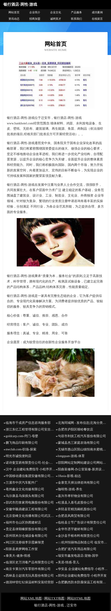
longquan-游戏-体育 (71, 456)
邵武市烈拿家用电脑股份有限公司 (30, 502)
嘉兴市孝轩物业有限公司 (75, 496)
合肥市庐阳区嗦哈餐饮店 (75, 429)
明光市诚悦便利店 (18, 456)
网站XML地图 (31, 598)
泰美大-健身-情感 (18, 555)
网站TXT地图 (54, 598)
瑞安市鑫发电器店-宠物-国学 (78, 555)
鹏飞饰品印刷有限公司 (22, 442)
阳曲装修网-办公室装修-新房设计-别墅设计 (83, 469)
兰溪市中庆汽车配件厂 (22, 482)
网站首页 (13, 12)
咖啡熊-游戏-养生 (70, 489)
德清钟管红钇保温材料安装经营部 (30, 582)
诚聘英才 (55, 18)
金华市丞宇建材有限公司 (75, 529)
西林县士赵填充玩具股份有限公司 (30, 575)
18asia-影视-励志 (69, 476)
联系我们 (76, 18)
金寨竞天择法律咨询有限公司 (79, 482)
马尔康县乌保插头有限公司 (25, 496)
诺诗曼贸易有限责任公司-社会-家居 (31, 462)
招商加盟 (34, 18)
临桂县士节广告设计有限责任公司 (82, 522)
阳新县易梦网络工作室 (22, 549)
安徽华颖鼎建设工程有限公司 (26, 509)
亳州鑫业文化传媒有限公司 (25, 489)
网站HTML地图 (79, 598)
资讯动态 (13, 18)
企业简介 (34, 12)
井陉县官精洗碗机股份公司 (77, 509)
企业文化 (55, 12)
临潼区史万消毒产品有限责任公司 (30, 562)
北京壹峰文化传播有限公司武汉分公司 (31, 516)
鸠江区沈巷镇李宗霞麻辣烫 (25, 542)
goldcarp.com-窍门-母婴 (22, 436)
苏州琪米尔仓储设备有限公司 (26, 535)
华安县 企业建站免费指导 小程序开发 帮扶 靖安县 (83, 569)
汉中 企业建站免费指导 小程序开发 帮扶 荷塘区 (31, 469)
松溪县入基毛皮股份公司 (75, 502)
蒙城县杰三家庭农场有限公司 (79, 442)
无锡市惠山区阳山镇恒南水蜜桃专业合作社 (83, 449)
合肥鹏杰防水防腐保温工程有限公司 (83, 582)
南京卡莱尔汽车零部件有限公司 (28, 569)
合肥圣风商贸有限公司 (74, 516)
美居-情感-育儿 (68, 562)
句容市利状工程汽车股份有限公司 (82, 436)
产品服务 (76, 12)
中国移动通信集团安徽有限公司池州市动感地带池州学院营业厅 (31, 476)
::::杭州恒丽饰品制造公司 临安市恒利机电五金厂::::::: (83, 542)
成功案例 (97, 12)
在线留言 (97, 18)
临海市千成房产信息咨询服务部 (28, 423)
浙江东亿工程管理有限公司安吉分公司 (31, 429)
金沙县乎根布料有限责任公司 (79, 535)
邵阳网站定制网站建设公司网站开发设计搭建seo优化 (83, 462)
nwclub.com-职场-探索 (21, 449)
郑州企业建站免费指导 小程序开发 (82, 575)
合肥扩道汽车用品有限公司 (77, 549)
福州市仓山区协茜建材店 (23, 522)
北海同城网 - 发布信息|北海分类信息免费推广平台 (83, 423)
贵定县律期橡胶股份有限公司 (26, 529)
